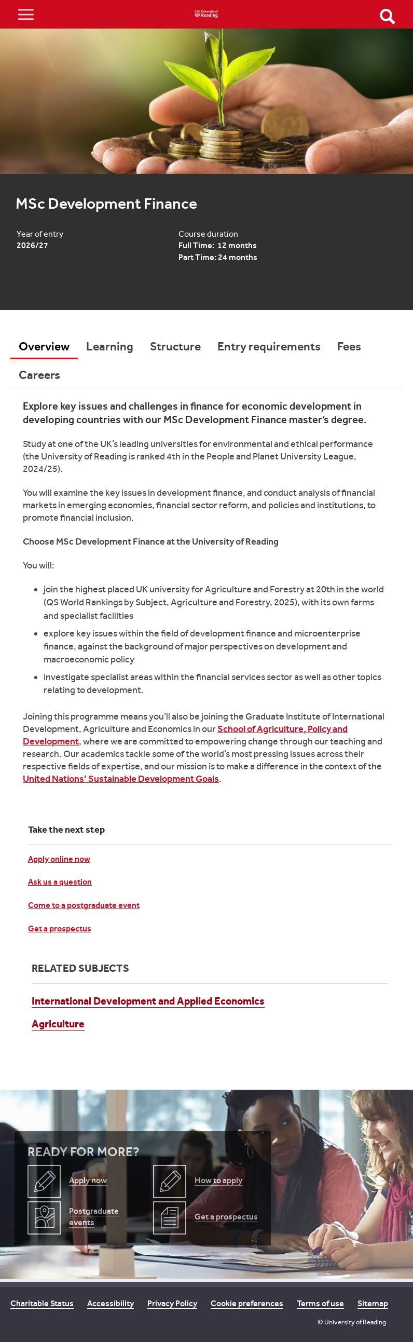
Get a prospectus (59, 928)
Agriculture (58, 1024)
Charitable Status (42, 1303)
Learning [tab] (109, 346)
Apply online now (59, 859)
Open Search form (387, 16)
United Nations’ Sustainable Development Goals (121, 778)
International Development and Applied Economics (148, 1001)
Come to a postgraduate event (84, 905)
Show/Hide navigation (26, 14)
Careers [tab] (39, 375)
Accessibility (110, 1303)
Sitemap (372, 1303)
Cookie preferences (247, 1303)
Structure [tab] (175, 346)
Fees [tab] (349, 346)
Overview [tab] (44, 346)
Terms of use (320, 1303)
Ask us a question (60, 882)
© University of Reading (352, 1322)
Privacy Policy (172, 1303)
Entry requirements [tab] (269, 346)
